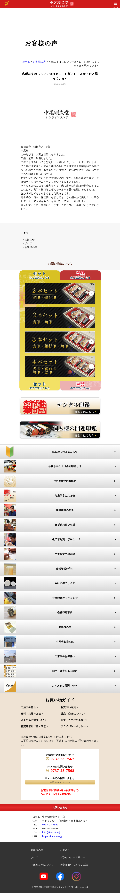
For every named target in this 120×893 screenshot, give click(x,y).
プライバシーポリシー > (74, 726)
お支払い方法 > (69, 707)
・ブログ (27, 243)
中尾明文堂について (42, 864)
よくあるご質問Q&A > (34, 720)
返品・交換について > (73, 713)
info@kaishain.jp (52, 832)
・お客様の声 (29, 247)
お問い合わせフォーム (60, 782)
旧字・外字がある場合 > (74, 720)
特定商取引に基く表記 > (34, 726)
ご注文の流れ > (29, 707)
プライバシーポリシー (72, 857)
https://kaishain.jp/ (52, 836)
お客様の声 (37, 850)
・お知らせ (28, 239)
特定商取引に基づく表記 (74, 864)
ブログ (34, 857)
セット (40, 386)
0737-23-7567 (62, 759)
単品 (80, 275)
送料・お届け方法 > (32, 713)
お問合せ (65, 850)
